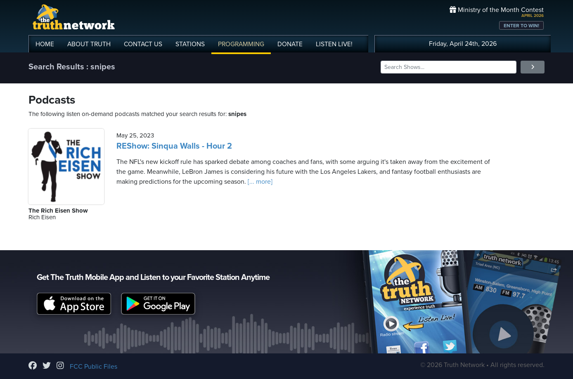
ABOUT (89, 44)
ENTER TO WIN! (521, 25)
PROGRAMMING (241, 44)
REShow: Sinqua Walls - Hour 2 (174, 146)
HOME (45, 44)
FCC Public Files (93, 366)
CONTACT (143, 44)
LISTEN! (334, 44)
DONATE (290, 44)
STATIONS (190, 44)
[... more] (259, 182)
